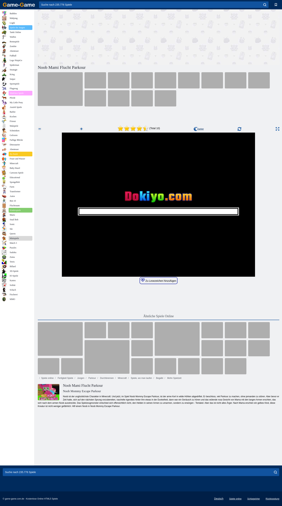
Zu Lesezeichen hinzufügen (158, 280)
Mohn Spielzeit (174, 378)
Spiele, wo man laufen (141, 378)
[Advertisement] (98, 36)
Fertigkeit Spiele (65, 378)
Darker (199, 129)
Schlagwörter (253, 499)
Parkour (92, 378)
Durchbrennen (106, 378)
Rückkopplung (272, 499)
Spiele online (47, 378)
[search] (265, 4)
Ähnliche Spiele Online (158, 316)
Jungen (80, 378)
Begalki (159, 378)
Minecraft (122, 378)
